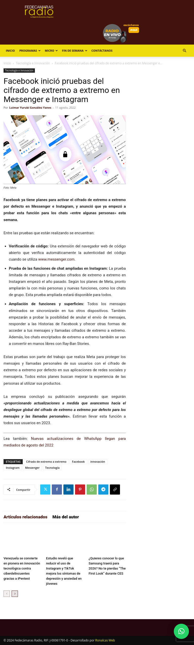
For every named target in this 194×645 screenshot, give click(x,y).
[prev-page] (7, 594)
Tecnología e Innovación (33, 63)
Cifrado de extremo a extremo (46, 461)
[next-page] (15, 594)
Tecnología (52, 468)
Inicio (10, 50)
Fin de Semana (74, 50)
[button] (184, 50)
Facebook (78, 461)
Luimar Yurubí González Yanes (30, 107)
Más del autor (66, 516)
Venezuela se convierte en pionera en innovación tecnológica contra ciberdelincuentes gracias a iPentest (22, 568)
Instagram (12, 468)
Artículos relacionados (25, 516)
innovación (97, 461)
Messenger (32, 468)
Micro (51, 50)
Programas (30, 50)
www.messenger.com (56, 259)
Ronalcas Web (105, 640)
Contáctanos (101, 50)
